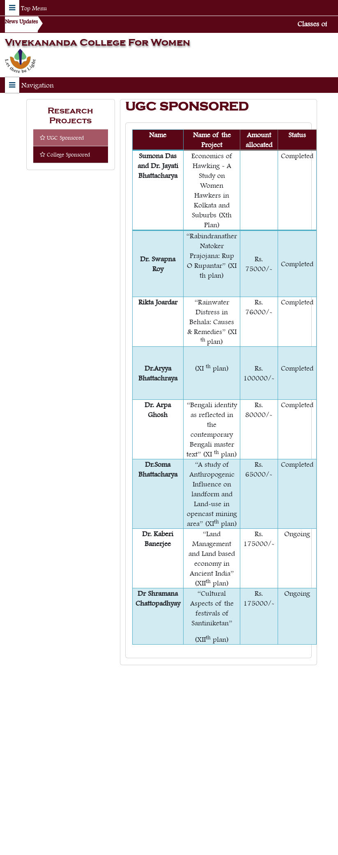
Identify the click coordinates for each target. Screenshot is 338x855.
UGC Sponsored (62, 137)
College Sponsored (65, 154)
